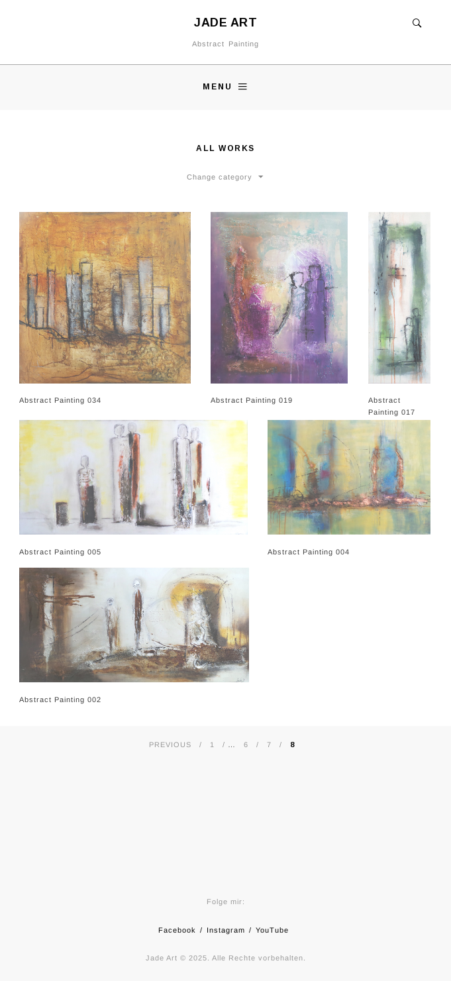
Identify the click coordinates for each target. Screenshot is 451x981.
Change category (219, 177)
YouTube (272, 930)
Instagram (226, 930)
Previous (170, 745)
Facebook (177, 930)
